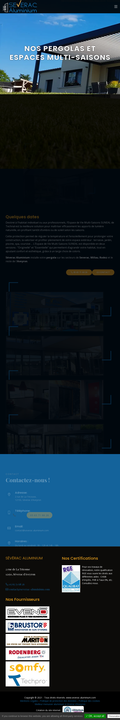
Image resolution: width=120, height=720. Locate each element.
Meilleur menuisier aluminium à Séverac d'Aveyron (60, 704)
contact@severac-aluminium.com (28, 589)
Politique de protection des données (58, 700)
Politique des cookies (89, 700)
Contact (103, 276)
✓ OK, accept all (95, 716)
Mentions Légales (29, 700)
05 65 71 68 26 (79, 276)
